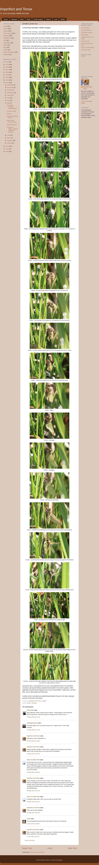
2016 (7, 72)
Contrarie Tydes (86, 50)
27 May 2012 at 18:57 (33, 754)
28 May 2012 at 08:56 (33, 772)
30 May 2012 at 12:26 (33, 812)
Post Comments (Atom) (37, 852)
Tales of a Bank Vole (33, 759)
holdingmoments (32, 723)
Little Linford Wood (9, 52)
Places (48, 19)
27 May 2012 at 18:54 (33, 741)
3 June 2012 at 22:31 (33, 836)
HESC (29, 703)
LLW (55, 19)
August (9, 95)
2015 (7, 75)
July (8, 98)
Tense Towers (38, 19)
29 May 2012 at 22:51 (33, 801)
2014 (7, 77)
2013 (7, 80)
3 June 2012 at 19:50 (33, 823)
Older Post (72, 848)
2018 (7, 67)
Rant (22, 19)
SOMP (63, 19)
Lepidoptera (6, 42)
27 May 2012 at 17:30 (33, 717)
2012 (7, 82)
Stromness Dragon (86, 32)
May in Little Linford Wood (11, 121)
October (9, 90)
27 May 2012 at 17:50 (33, 730)
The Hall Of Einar (86, 30)
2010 (7, 149)
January (9, 143)
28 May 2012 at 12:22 (33, 790)
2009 (7, 151)
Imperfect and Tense (16, 9)
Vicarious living (11, 111)
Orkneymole (84, 35)
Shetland (6, 54)
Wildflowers (6, 38)
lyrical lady (30, 710)
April (8, 135)
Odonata (14, 19)
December (10, 85)
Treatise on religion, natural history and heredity (12, 130)
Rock (5, 47)
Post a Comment (30, 840)
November (10, 87)
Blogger (60, 860)
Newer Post (27, 848)
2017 (7, 69)
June (8, 100)
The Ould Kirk (85, 27)
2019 (7, 64)
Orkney (5, 31)
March (9, 138)
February (10, 140)
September (10, 92)
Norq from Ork (85, 41)
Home (6, 19)
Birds (28, 19)
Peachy (9, 113)
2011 (7, 146)
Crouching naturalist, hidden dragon (12, 107)
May (8, 103)
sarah (28, 818)
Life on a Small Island (87, 47)
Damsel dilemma (12, 124)
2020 (7, 62)
